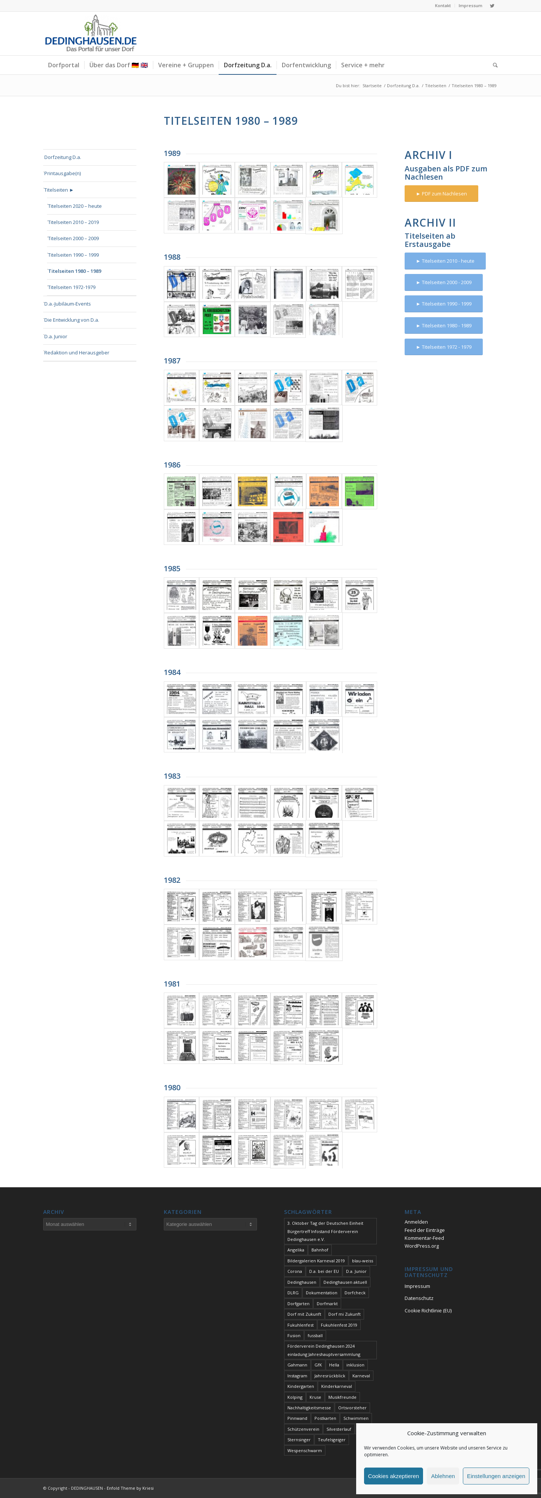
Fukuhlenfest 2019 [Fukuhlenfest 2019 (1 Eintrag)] (339, 1325)
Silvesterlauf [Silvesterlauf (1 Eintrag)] (338, 1429)
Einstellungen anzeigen (496, 1476)
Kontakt (443, 5)
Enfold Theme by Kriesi (130, 1488)
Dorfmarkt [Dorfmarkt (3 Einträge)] (327, 1303)
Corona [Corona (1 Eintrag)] (294, 1271)
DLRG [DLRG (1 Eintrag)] (293, 1292)
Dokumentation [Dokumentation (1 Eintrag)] (321, 1292)
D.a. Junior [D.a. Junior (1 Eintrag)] (356, 1271)
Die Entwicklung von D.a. (71, 319)
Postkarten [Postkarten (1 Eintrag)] (325, 1418)
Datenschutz (419, 1298)
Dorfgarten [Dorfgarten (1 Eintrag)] (298, 1303)
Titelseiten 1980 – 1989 (74, 271)
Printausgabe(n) (62, 173)
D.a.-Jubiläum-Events (67, 303)
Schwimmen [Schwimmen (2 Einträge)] (356, 1418)
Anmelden (416, 1221)
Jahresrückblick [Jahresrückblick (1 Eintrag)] (329, 1375)
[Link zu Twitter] (492, 5)
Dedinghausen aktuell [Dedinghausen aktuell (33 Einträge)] (345, 1282)
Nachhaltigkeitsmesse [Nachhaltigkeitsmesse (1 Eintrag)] (309, 1407)
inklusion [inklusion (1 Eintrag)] (355, 1365)
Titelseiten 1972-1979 (71, 287)
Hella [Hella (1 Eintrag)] (334, 1365)
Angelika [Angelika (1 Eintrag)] (295, 1250)
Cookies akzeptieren (393, 1476)
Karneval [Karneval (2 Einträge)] (361, 1375)
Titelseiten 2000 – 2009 (73, 238)
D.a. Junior (55, 336)
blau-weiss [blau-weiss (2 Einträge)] (362, 1260)
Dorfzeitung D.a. (62, 157)
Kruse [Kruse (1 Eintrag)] (315, 1397)
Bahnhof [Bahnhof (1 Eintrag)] (319, 1250)
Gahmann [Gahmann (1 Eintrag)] (297, 1365)
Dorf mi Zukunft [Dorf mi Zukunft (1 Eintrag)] (344, 1314)
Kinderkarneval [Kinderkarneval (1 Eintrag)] (336, 1386)
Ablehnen (443, 1476)
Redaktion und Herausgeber (76, 352)
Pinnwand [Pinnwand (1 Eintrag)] (297, 1418)
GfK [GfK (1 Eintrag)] (318, 1365)
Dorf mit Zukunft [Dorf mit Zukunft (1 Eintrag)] (304, 1314)
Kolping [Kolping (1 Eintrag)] (294, 1397)
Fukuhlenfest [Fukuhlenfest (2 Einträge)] (300, 1325)
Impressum (470, 5)
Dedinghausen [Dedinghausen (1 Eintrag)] (301, 1282)
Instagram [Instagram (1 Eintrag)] (297, 1375)
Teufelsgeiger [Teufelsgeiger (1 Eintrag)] (332, 1439)
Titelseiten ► (59, 189)
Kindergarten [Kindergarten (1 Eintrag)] (300, 1386)
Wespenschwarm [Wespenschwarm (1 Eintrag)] (304, 1450)
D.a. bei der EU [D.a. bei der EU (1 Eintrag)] (324, 1271)
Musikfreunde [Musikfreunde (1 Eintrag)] (342, 1397)
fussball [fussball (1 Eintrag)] (315, 1335)
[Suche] (493, 65)
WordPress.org (422, 1245)
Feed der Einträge (425, 1230)
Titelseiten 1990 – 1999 (73, 254)
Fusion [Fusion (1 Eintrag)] (294, 1335)
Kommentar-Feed (424, 1238)
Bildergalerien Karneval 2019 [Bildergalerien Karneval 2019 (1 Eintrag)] (316, 1260)
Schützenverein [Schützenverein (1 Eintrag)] (303, 1429)
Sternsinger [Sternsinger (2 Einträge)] (299, 1439)
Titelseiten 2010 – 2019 (73, 222)
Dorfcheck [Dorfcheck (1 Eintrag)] (355, 1292)
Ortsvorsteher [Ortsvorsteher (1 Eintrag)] (352, 1407)
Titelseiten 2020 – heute (75, 206)
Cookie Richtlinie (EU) (428, 1310)
